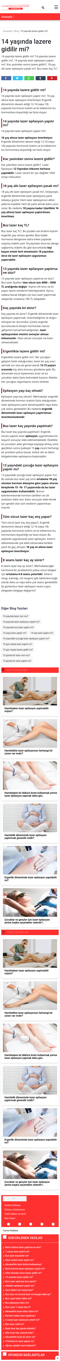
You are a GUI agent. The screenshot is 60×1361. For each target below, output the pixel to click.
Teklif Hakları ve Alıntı (15, 1214)
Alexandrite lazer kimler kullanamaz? (23, 1264)
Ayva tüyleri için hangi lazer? (19, 1290)
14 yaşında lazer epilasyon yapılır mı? (21, 622)
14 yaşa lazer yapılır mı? (15, 633)
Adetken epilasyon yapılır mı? (20, 1285)
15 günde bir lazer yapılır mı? (17, 661)
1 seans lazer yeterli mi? (17, 1251)
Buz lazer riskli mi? (14, 1324)
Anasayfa (6, 16)
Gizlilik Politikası (12, 1205)
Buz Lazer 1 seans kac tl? (18, 1307)
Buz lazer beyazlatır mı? (17, 1255)
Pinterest (52, 78)
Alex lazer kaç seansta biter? (19, 1332)
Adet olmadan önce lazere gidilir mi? (23, 1273)
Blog (16, 31)
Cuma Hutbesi (10, 1230)
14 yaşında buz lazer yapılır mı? (18, 627)
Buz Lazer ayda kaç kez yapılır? (20, 1281)
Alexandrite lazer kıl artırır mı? (20, 1337)
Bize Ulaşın (9, 1218)
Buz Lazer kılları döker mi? (18, 1298)
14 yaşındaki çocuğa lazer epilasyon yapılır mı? (26, 638)
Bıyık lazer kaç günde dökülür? (20, 1328)
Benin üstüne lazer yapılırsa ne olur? (23, 1247)
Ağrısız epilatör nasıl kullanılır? (20, 1345)
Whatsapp (29, 78)
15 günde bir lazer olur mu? (16, 655)
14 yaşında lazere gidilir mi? (34, 31)
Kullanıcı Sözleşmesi (14, 1209)
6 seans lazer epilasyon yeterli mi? (22, 1320)
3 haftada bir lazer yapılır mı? (19, 1341)
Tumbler (40, 78)
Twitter (17, 78)
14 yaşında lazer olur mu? (15, 616)
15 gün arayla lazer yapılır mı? (17, 644)
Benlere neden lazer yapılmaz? (20, 1315)
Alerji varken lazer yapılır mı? (19, 1260)
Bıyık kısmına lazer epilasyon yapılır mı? (25, 1268)
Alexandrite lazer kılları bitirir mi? (21, 1311)
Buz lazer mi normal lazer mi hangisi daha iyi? (28, 1294)
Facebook (5, 78)
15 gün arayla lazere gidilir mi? (18, 649)
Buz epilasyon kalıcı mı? (17, 1303)
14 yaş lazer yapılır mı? (42, 633)
